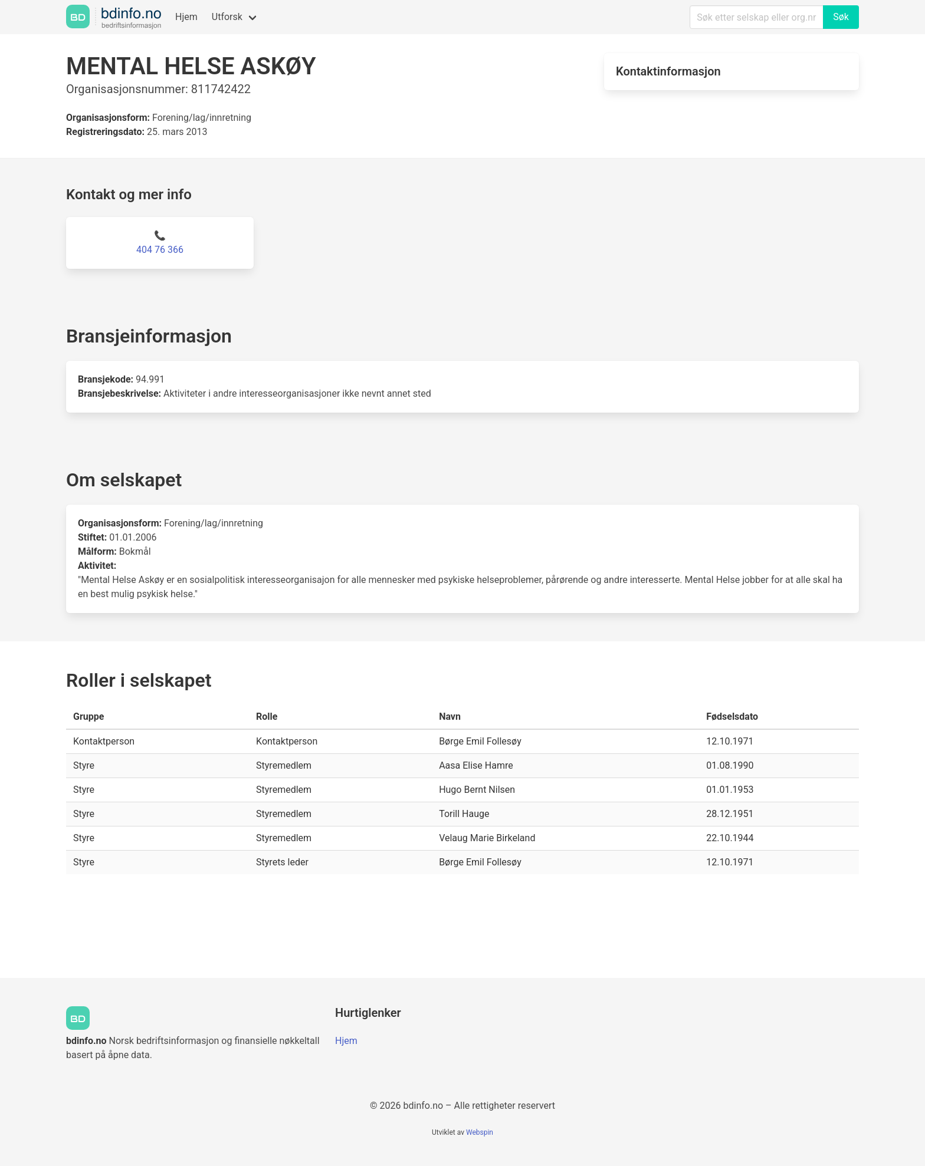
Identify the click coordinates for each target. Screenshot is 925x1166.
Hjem (186, 16)
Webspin (479, 1132)
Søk (841, 16)
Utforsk (227, 16)
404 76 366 (159, 249)
